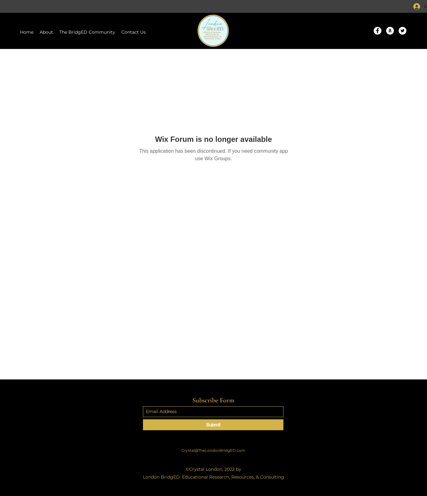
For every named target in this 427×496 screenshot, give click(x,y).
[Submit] (213, 424)
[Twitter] (402, 31)
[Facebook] (377, 31)
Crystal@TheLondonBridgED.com (213, 450)
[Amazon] (390, 31)
